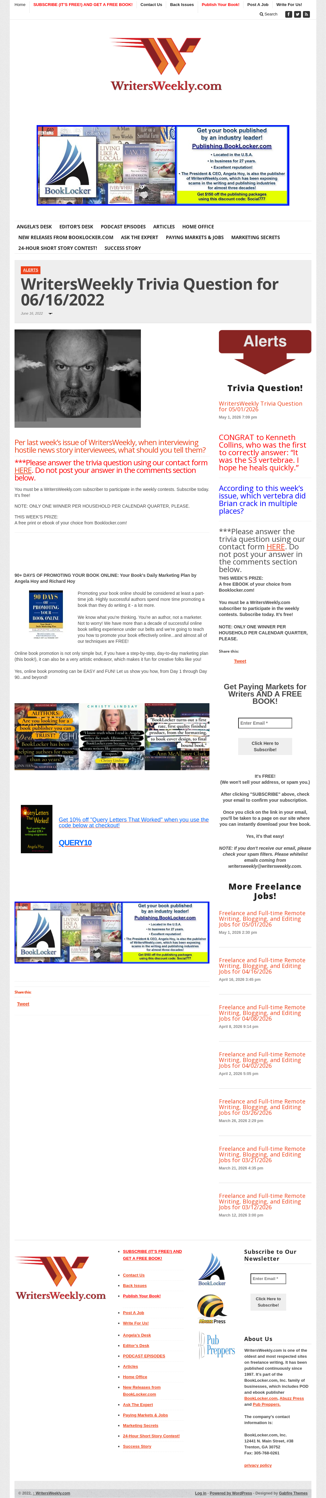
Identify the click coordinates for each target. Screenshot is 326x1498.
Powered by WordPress (231, 1493)
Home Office (198, 226)
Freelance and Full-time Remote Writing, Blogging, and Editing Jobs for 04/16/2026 (262, 965)
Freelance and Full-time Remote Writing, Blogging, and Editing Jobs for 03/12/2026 (262, 1201)
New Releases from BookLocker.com (65, 237)
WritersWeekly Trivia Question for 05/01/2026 (260, 406)
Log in (200, 1493)
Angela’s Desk (34, 226)
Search (269, 14)
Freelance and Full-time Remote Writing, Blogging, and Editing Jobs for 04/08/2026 (262, 1012)
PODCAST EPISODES (123, 226)
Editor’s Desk (76, 226)
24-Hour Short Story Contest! (57, 248)
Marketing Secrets (255, 237)
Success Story (123, 248)
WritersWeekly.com (51, 1493)
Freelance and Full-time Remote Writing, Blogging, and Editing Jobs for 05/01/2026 (262, 918)
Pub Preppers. (267, 1404)
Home (20, 4)
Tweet (23, 1003)
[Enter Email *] (265, 723)
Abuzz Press (292, 1398)
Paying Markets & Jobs (195, 237)
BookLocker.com (260, 1398)
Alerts (30, 270)
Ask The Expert (139, 237)
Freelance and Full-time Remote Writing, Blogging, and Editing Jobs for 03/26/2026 (262, 1106)
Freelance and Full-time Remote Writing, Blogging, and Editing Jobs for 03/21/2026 (262, 1154)
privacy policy (258, 1465)
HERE (23, 470)
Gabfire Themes (293, 1493)
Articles (164, 226)
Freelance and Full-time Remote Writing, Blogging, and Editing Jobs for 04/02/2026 (262, 1059)
